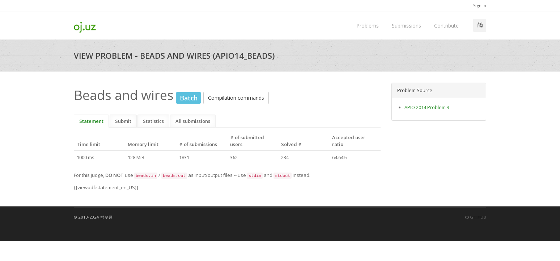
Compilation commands (236, 97)
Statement (91, 121)
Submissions (406, 25)
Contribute (446, 25)
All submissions (192, 121)
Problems (367, 25)
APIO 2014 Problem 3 (426, 107)
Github (475, 217)
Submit (123, 121)
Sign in (479, 6)
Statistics (153, 121)
